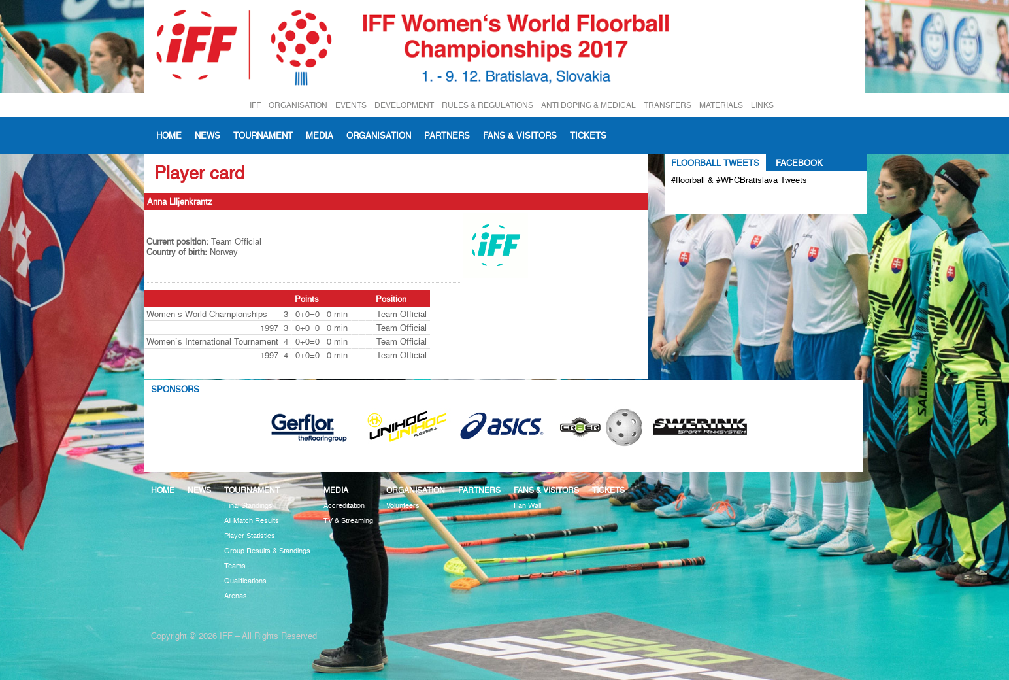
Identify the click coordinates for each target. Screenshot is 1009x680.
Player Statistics (249, 536)
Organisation (378, 135)
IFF (255, 105)
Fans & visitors (520, 135)
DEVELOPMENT (404, 105)
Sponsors (175, 389)
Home (169, 135)
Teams (235, 566)
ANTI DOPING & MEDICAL (588, 105)
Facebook (799, 163)
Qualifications (245, 581)
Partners (447, 135)
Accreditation (344, 506)
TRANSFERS (667, 105)
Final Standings (248, 506)
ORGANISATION (298, 105)
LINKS (762, 105)
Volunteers (403, 506)
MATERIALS (721, 105)
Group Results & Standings (267, 551)
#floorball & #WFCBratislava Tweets (739, 180)
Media (319, 135)
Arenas (235, 596)
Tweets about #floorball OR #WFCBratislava (728, 201)
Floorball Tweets (715, 163)
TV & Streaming (348, 521)
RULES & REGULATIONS (487, 105)
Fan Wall (527, 506)
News (207, 135)
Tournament (263, 135)
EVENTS (351, 105)
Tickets (588, 135)
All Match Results (251, 521)
